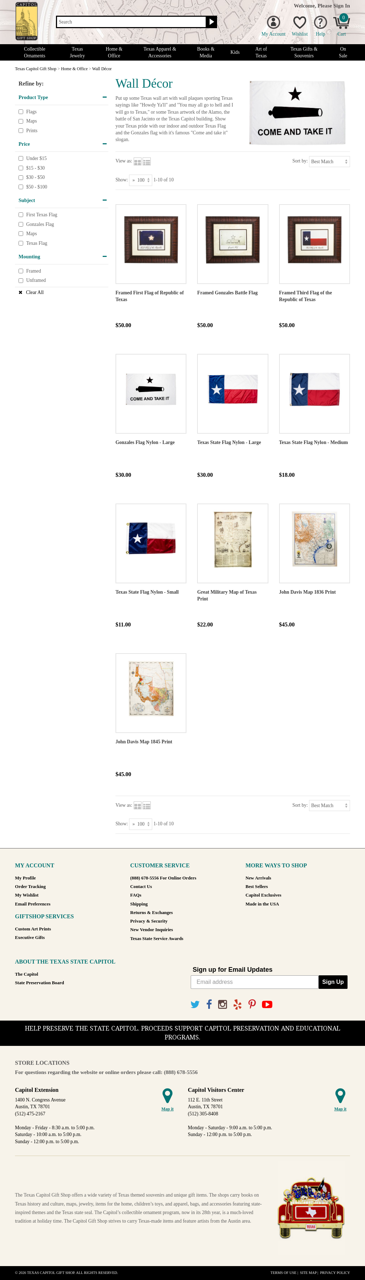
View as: (123, 161)
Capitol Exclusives (264, 895)
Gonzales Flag (40, 224)
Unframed (36, 280)
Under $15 (36, 158)
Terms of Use (284, 1273)
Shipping (139, 904)
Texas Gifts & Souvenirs (304, 52)
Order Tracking (30, 886)
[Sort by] (329, 161)
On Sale (343, 52)
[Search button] (211, 22)
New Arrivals (258, 878)
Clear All (34, 292)
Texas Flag (36, 243)
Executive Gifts (30, 937)
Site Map (308, 1273)
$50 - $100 (36, 187)
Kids (235, 52)
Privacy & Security (148, 921)
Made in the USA (262, 904)
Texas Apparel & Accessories (159, 52)
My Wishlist (26, 895)
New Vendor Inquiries (151, 929)
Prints (31, 130)
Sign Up (333, 982)
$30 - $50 (35, 177)
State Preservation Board (39, 982)
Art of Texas (261, 52)
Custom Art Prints (33, 929)
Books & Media (206, 52)
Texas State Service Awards (156, 938)
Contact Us (141, 886)
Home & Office (114, 52)
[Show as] (140, 180)
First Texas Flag (41, 214)
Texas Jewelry (77, 52)
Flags (31, 111)
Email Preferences (32, 904)
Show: (121, 179)
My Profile (25, 878)
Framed (33, 271)
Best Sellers (257, 886)
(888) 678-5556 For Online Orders (163, 878)
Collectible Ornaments (34, 52)
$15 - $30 (35, 168)
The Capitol (26, 974)
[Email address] (255, 982)
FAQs (135, 895)
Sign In (341, 5)
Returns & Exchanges (151, 912)
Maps (31, 121)
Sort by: (300, 161)
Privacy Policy (335, 1273)
